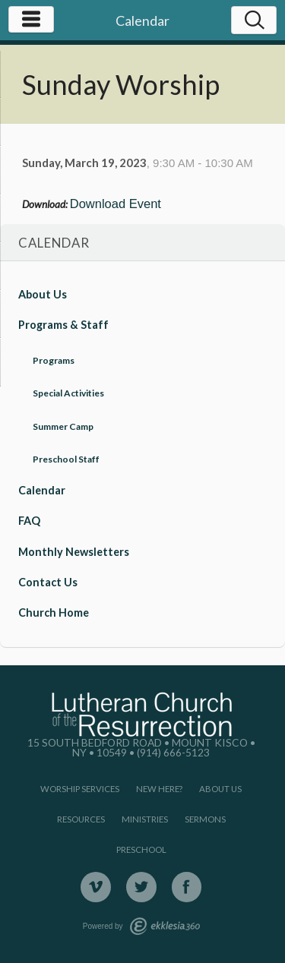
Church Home (53, 612)
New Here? (159, 789)
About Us (42, 294)
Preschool (141, 849)
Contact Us (48, 582)
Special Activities (68, 393)
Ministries (145, 819)
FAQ (29, 520)
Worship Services (79, 789)
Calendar (41, 490)
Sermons (205, 819)
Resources (81, 819)
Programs (53, 360)
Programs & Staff (63, 324)
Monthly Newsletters (73, 551)
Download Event (115, 203)
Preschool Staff (66, 459)
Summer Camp (63, 426)
